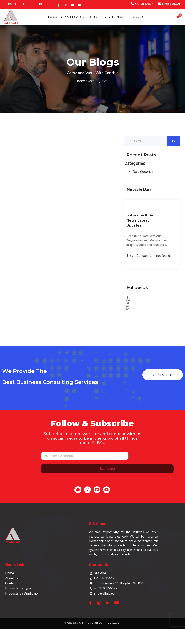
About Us (123, 17)
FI (35, 4)
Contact (139, 17)
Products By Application (65, 17)
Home (80, 81)
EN (10, 4)
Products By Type (100, 17)
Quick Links (15, 564)
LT (23, 4)
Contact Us (99, 564)
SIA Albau (97, 523)
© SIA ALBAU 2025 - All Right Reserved (92, 623)
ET (29, 4)
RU (41, 4)
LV (16, 4)
